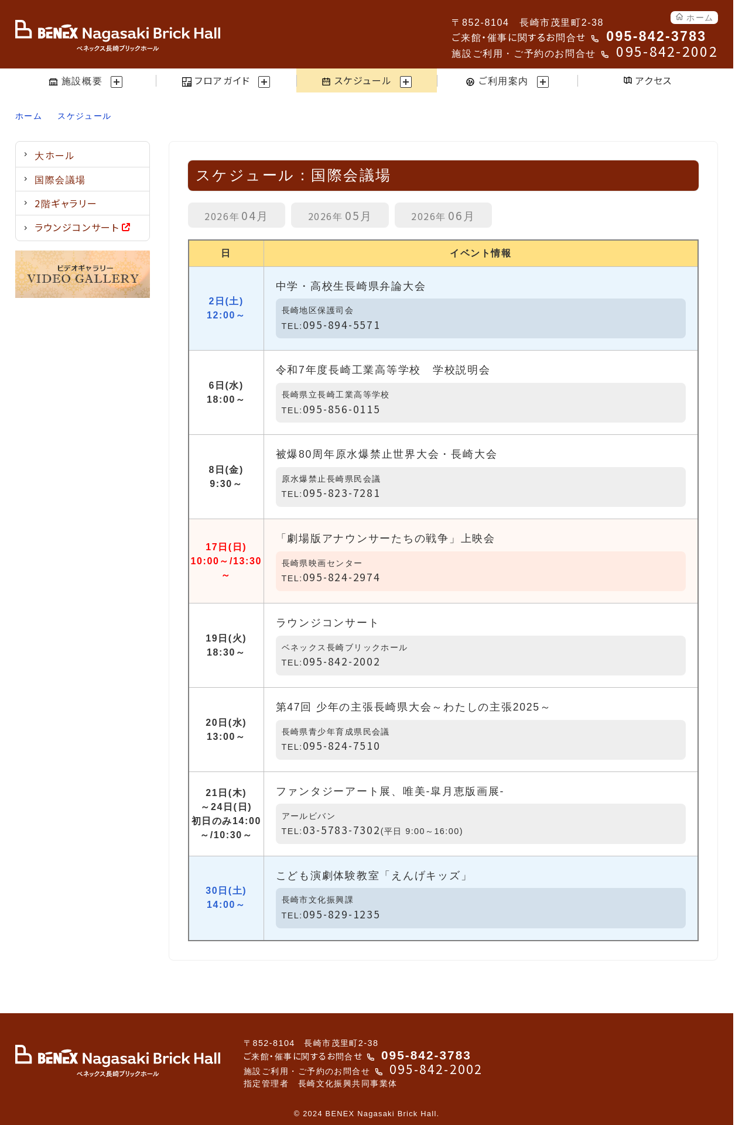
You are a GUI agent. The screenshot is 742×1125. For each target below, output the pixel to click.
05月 (340, 215)
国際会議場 (60, 179)
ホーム (694, 17)
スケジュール (84, 116)
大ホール (55, 155)
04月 (236, 215)
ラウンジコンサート (82, 227)
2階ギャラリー (66, 203)
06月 (443, 215)
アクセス (647, 80)
